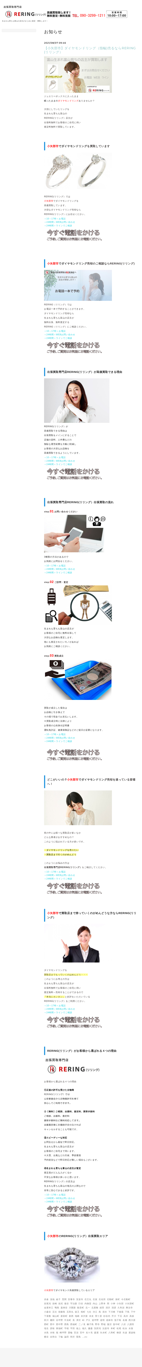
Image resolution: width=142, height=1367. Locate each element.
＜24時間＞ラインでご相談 (58, 225)
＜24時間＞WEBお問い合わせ (59, 222)
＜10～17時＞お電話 (55, 219)
